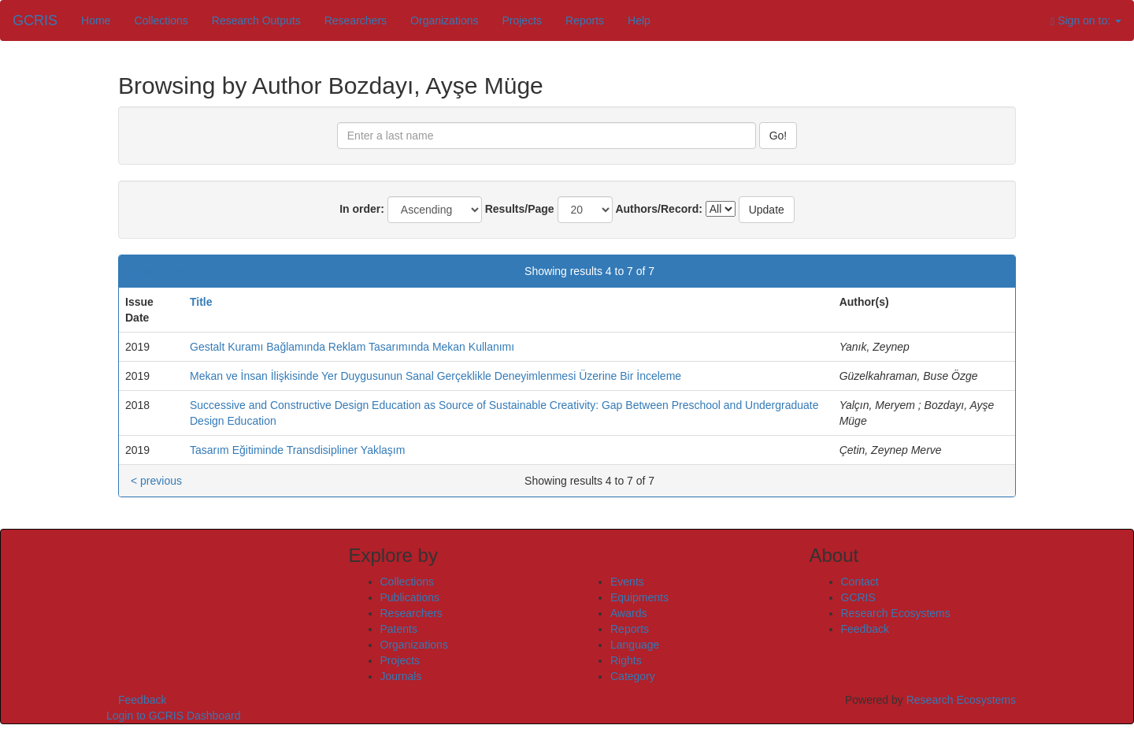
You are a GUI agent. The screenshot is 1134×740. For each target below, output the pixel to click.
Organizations (444, 20)
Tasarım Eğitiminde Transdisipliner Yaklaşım (297, 450)
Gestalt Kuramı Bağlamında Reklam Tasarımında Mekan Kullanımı (352, 346)
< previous (156, 271)
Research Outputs (256, 20)
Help (639, 20)
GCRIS (858, 597)
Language (634, 644)
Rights (626, 660)
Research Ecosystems (896, 613)
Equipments (639, 597)
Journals (401, 676)
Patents (398, 629)
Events (627, 581)
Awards (628, 613)
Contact (860, 581)
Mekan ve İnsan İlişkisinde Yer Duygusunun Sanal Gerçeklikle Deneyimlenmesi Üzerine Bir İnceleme (435, 376)
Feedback (865, 629)
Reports (584, 20)
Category (632, 676)
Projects (522, 20)
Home (95, 20)
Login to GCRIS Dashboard (173, 715)
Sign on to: (1086, 21)
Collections (160, 20)
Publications (410, 597)
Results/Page (519, 209)
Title (201, 302)
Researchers (355, 20)
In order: (361, 209)
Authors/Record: (658, 209)
